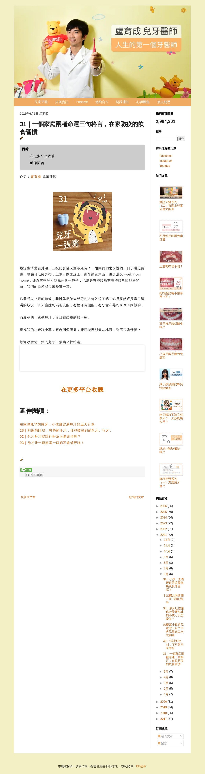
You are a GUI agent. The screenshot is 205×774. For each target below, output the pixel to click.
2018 (164, 713)
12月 (167, 539)
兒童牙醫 (41, 102)
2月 (166, 688)
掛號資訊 (62, 102)
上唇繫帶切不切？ (171, 266)
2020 (164, 701)
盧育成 (35, 176)
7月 (166, 568)
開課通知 (122, 102)
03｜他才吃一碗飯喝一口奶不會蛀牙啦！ (52, 443)
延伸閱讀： (39, 163)
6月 (166, 574)
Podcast (82, 102)
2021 (164, 534)
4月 (166, 677)
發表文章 (165, 736)
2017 (164, 718)
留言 (162, 743)
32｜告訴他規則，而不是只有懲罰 (173, 644)
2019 (164, 707)
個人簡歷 (163, 102)
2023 (164, 523)
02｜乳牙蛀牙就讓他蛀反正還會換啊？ (50, 436)
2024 (164, 517)
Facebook (165, 155)
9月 (166, 557)
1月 (166, 694)
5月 (166, 671)
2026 (164, 506)
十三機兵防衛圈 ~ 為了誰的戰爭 (173, 599)
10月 (167, 551)
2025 (164, 511)
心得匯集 (143, 102)
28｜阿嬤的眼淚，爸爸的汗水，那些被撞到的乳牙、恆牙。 (66, 430)
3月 (166, 682)
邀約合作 (102, 102)
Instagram (165, 160)
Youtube (164, 165)
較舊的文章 (136, 497)
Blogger (141, 766)
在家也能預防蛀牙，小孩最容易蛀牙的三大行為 (57, 424)
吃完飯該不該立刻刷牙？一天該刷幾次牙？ (171, 418)
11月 (167, 545)
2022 (164, 529)
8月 (166, 562)
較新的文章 (28, 497)
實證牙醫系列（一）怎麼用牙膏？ (169, 482)
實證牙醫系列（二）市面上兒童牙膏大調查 (171, 206)
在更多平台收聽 (42, 156)
